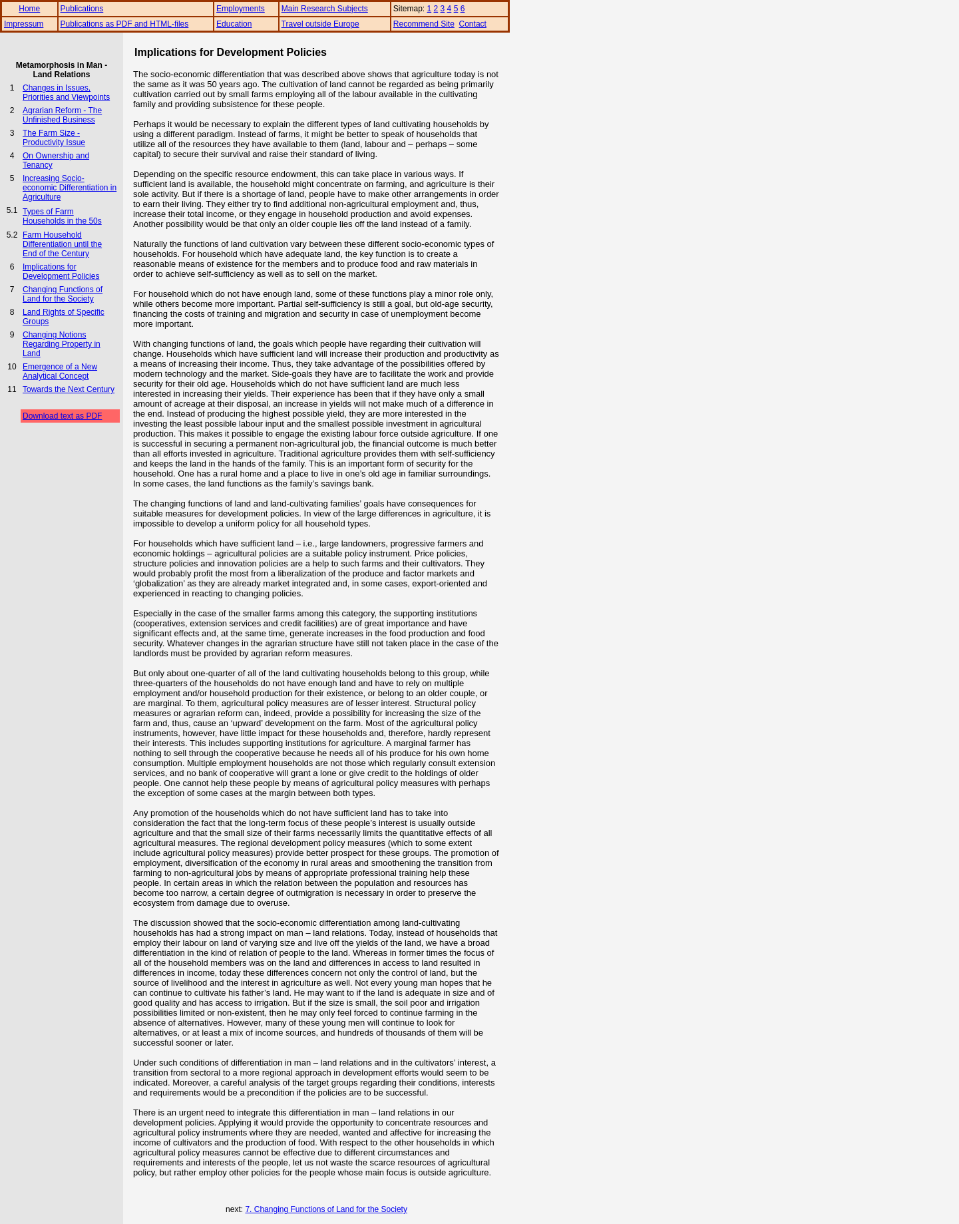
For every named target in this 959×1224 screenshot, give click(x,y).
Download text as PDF (62, 416)
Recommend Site (424, 24)
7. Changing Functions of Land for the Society (326, 1209)
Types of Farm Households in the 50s (62, 216)
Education (234, 24)
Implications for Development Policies (61, 271)
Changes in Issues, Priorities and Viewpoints (66, 92)
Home (29, 8)
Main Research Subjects (325, 8)
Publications (82, 8)
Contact (472, 24)
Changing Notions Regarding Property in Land (61, 344)
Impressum (23, 24)
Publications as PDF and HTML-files (125, 24)
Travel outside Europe (320, 24)
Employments (240, 8)
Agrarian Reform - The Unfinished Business (62, 115)
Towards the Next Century (68, 389)
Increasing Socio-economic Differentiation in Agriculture (69, 188)
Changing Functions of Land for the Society (62, 294)
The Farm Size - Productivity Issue (54, 137)
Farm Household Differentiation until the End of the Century (62, 244)
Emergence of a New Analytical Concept (60, 371)
